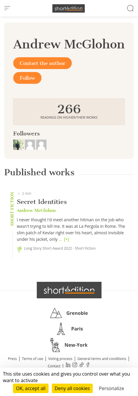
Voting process (60, 358)
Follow (27, 78)
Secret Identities (42, 201)
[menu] (7, 8)
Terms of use (32, 358)
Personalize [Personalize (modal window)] (111, 388)
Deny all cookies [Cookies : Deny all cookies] (72, 388)
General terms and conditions (101, 358)
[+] (66, 239)
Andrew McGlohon (36, 210)
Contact (54, 366)
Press (12, 358)
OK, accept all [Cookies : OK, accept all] (30, 388)
